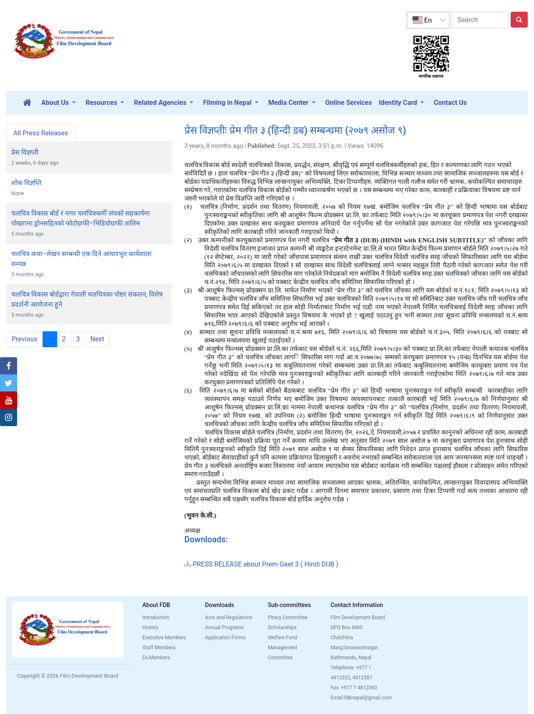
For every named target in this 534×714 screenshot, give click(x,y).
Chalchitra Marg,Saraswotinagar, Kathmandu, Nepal (354, 648)
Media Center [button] (289, 103)
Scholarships (282, 627)
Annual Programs (224, 627)
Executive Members (164, 637)
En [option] (422, 20)
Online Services (348, 103)
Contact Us (450, 103)
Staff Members (159, 647)
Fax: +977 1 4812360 (353, 688)
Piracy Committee (287, 617)
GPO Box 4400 (346, 627)
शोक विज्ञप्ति (26, 183)
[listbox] (428, 20)
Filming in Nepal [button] (228, 103)
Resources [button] (102, 103)
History (150, 627)
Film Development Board (357, 617)
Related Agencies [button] (161, 103)
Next (97, 339)
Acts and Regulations (228, 617)
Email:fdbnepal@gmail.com (361, 698)
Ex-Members (156, 658)
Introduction (155, 617)
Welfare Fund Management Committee (282, 648)
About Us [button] (56, 103)
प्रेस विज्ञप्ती (24, 152)
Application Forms (225, 637)
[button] (8, 366)
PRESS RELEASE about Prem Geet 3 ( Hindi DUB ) (261, 564)
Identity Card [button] (399, 103)
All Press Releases (40, 133)
